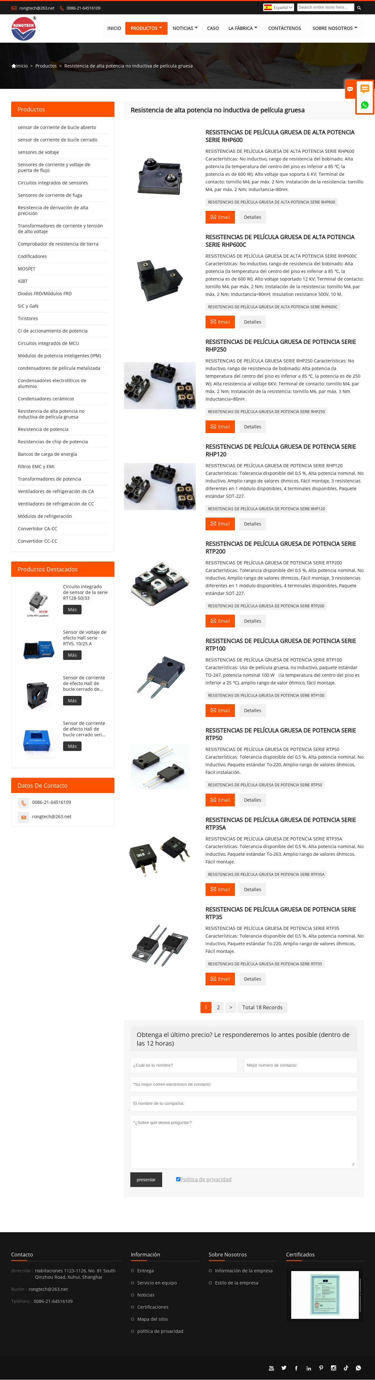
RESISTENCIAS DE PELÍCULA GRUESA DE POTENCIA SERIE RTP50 (265, 785)
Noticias (146, 1295)
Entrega (145, 1271)
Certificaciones (153, 1307)
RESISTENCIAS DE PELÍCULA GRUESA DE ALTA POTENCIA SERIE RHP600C (273, 307)
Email (220, 216)
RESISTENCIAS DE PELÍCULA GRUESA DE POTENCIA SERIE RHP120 (266, 509)
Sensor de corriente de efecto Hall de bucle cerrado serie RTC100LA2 (84, 729)
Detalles (252, 217)
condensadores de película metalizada (59, 368)
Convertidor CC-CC (37, 541)
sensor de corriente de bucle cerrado (57, 140)
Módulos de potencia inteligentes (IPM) (59, 356)
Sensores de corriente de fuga (50, 195)
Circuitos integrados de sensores (53, 183)
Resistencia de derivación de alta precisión (53, 211)
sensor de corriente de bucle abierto (57, 128)
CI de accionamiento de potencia (53, 331)
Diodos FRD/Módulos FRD (45, 294)
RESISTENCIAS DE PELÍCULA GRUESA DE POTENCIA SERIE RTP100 (266, 695)
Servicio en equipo (157, 1283)
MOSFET (26, 269)
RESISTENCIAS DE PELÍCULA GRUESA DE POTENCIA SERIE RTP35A (266, 874)
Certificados (300, 1254)
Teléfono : (21, 1301)
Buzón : (19, 1289)
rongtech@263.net (36, 8)
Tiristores (28, 319)
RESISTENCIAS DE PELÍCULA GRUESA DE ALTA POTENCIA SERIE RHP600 (271, 202)
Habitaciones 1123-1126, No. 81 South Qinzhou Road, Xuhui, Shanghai (75, 1274)
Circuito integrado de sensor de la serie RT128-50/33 (85, 592)
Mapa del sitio (152, 1319)
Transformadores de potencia (49, 479)
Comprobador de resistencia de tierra (58, 244)
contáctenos (284, 28)
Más (72, 610)
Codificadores (32, 257)
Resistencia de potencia (43, 429)
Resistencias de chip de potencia (53, 442)
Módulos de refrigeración (45, 516)
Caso (213, 28)
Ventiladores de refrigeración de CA (56, 492)
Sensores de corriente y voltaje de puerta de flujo (54, 168)
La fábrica (242, 28)
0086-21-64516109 (83, 8)
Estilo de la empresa (236, 1283)
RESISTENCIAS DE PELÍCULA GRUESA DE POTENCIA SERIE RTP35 (265, 964)
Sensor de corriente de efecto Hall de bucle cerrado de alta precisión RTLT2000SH (84, 683)
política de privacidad (160, 1331)
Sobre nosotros (335, 28)
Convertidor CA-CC (37, 529)
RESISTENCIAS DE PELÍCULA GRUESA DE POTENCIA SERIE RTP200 (266, 606)
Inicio (114, 28)
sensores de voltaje (38, 152)
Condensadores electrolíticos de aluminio (52, 384)
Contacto (22, 1254)
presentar (146, 1180)
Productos (146, 28)
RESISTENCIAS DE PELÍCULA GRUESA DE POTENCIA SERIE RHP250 (266, 412)
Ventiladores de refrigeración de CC (56, 504)
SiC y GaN (28, 306)
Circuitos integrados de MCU (48, 343)
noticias (185, 28)
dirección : (22, 1271)
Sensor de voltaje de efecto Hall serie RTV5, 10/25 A (84, 638)
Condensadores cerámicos (46, 399)
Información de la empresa (244, 1271)
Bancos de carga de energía (47, 454)
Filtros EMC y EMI (36, 467)
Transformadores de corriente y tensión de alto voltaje (60, 229)
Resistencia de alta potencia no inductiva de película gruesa (51, 414)
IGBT (23, 281)
